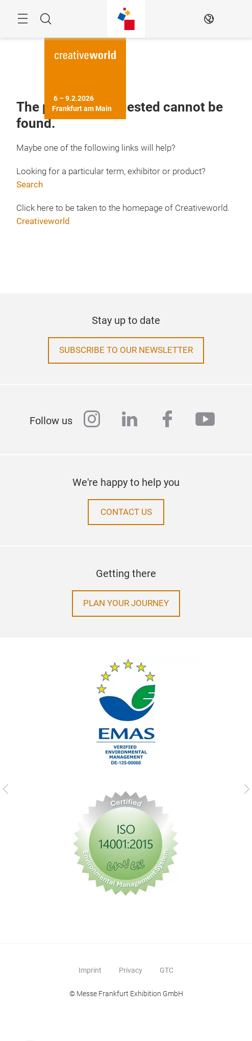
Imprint (90, 970)
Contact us (126, 512)
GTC (166, 970)
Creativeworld (43, 221)
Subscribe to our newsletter (126, 350)
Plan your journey (126, 603)
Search (29, 184)
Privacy (130, 970)
